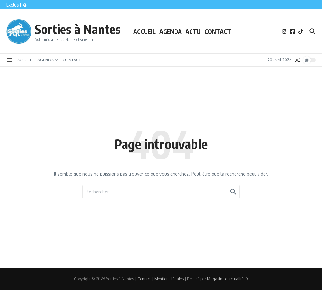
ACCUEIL (144, 31)
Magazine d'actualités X (227, 278)
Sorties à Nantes (78, 29)
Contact (144, 278)
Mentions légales (169, 278)
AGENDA (170, 31)
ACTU (193, 31)
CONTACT (217, 31)
